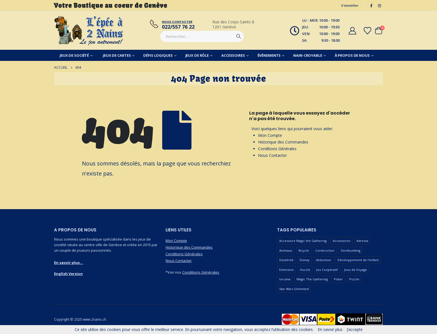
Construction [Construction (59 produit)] (324, 250)
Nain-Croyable (307, 55)
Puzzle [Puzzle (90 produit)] (354, 279)
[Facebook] (371, 5)
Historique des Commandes (283, 142)
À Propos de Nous (352, 55)
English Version (68, 273)
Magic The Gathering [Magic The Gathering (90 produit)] (312, 279)
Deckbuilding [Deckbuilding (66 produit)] (350, 250)
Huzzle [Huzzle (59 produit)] (305, 270)
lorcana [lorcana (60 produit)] (284, 279)
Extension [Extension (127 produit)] (286, 270)
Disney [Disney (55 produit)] (305, 260)
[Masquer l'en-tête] (89, 31)
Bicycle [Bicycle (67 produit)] (303, 250)
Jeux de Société (74, 55)
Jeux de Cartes (117, 55)
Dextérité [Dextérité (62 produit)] (286, 260)
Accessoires (233, 55)
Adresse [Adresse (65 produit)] (362, 241)
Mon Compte (270, 135)
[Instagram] (379, 5)
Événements (269, 55)
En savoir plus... (68, 262)
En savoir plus (330, 329)
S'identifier (350, 5)
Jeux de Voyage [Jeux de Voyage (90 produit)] (355, 270)
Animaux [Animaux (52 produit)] (285, 250)
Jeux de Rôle (197, 55)
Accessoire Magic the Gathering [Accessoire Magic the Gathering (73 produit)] (303, 241)
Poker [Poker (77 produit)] (338, 279)
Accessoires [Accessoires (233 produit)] (341, 241)
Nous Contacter (272, 155)
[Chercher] (238, 36)
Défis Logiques (158, 55)
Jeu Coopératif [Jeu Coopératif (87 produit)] (327, 270)
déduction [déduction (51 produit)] (323, 260)
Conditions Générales (277, 148)
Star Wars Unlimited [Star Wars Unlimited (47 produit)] (294, 289)
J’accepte (355, 329)
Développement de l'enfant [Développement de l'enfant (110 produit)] (358, 260)
